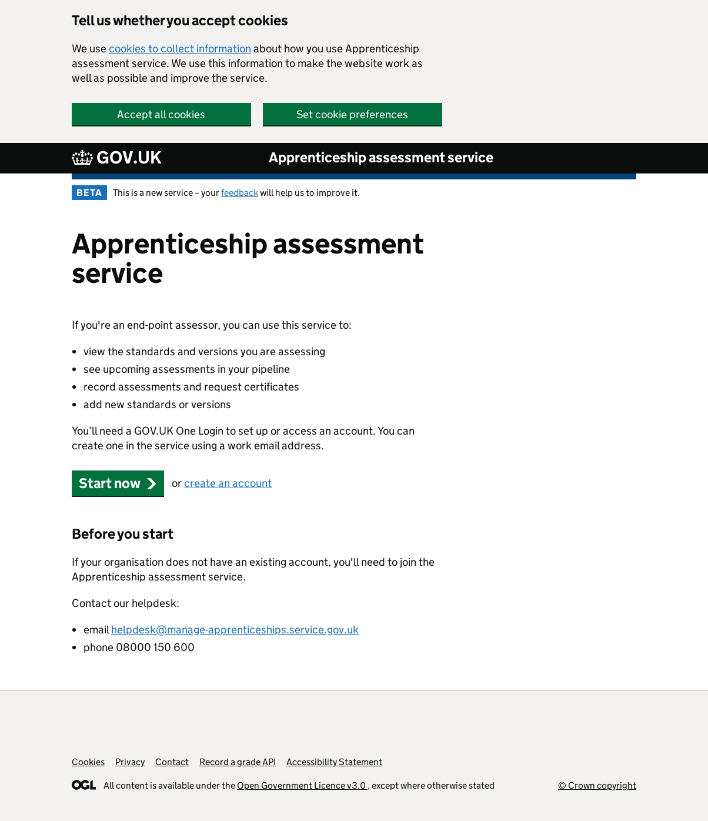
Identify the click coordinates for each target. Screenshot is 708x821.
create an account (228, 483)
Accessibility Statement (334, 761)
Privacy (130, 761)
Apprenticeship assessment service (381, 157)
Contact (172, 761)
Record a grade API (237, 761)
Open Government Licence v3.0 (302, 785)
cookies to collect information (180, 48)
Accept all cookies (161, 114)
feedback (239, 192)
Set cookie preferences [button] (352, 114)
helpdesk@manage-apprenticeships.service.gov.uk (235, 629)
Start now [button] (118, 483)
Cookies (88, 761)
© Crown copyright (597, 785)
